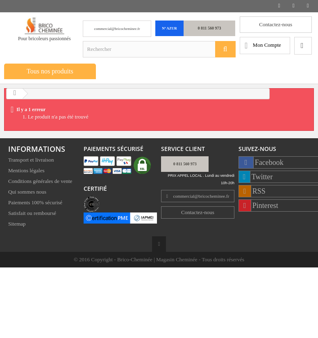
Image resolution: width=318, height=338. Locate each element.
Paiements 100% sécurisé (35, 204)
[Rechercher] (225, 49)
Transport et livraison (31, 161)
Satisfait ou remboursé (32, 214)
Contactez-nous (275, 24)
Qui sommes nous (27, 193)
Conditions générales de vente (40, 182)
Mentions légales (26, 172)
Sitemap (17, 225)
